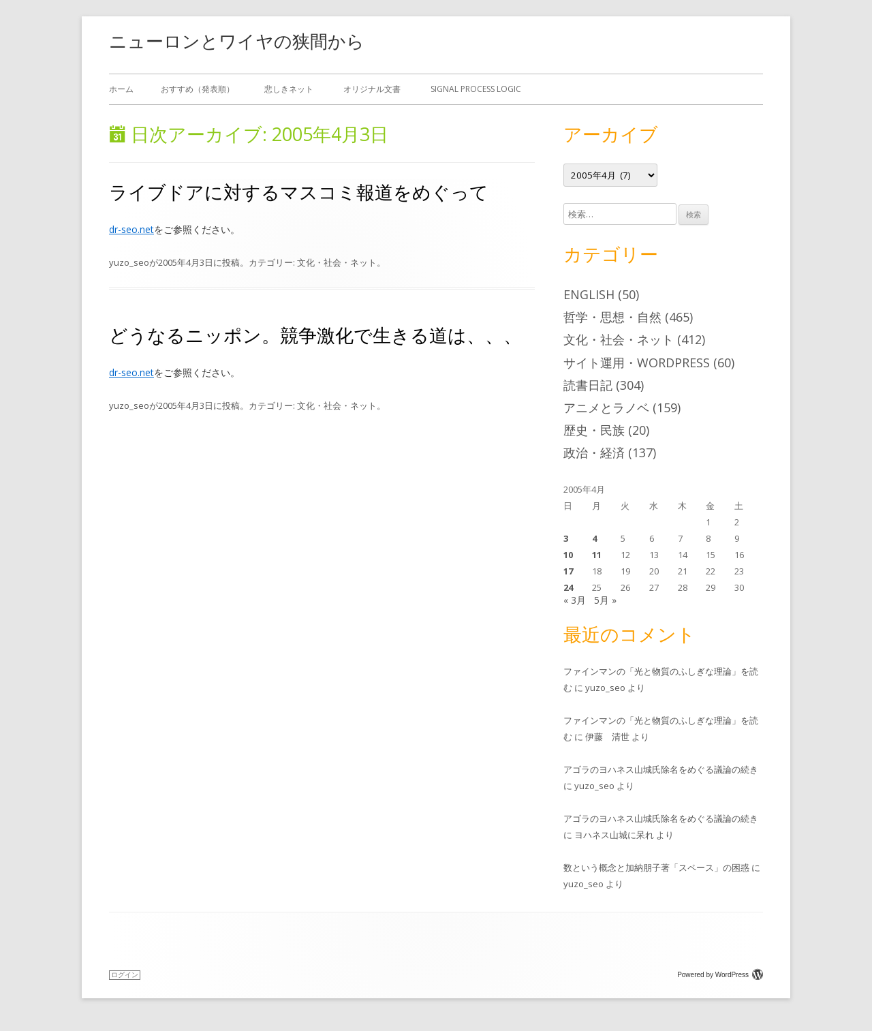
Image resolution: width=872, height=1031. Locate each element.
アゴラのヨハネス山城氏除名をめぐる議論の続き (660, 769)
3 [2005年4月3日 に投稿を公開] (565, 538)
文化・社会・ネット (337, 262)
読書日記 (587, 385)
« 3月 (574, 600)
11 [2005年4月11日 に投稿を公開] (597, 555)
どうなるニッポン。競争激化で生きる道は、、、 (315, 335)
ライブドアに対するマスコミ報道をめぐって (298, 191)
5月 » (605, 600)
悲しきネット (288, 89)
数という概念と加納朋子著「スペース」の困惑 (656, 867)
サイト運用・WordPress (636, 362)
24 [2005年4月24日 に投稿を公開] (568, 587)
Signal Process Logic (476, 89)
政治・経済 (594, 452)
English (588, 294)
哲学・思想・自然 (612, 317)
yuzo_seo (129, 262)
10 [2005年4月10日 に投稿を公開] (568, 555)
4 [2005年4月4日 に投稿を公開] (594, 538)
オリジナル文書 (372, 89)
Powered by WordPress (720, 975)
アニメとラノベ (606, 407)
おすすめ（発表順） (197, 89)
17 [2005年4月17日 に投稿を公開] (568, 571)
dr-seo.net (131, 229)
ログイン (124, 975)
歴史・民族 (594, 430)
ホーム (121, 89)
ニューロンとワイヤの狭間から (236, 41)
